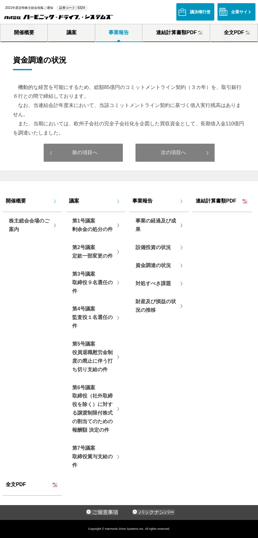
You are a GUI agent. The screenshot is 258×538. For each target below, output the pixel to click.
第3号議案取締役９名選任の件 (92, 282)
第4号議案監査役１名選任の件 (92, 317)
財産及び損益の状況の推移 (155, 306)
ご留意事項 (105, 512)
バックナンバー (156, 512)
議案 (71, 32)
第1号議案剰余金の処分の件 (92, 225)
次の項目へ (173, 152)
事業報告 (119, 32)
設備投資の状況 (153, 247)
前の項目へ (85, 152)
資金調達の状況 (153, 265)
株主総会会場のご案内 (29, 225)
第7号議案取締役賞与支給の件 (92, 456)
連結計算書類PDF (176, 32)
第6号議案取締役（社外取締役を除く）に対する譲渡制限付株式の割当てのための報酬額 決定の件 (92, 409)
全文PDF (234, 32)
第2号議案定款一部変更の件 (92, 252)
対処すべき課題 (153, 283)
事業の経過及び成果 (155, 225)
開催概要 (24, 32)
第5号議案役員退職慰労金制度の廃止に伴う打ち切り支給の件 (92, 356)
